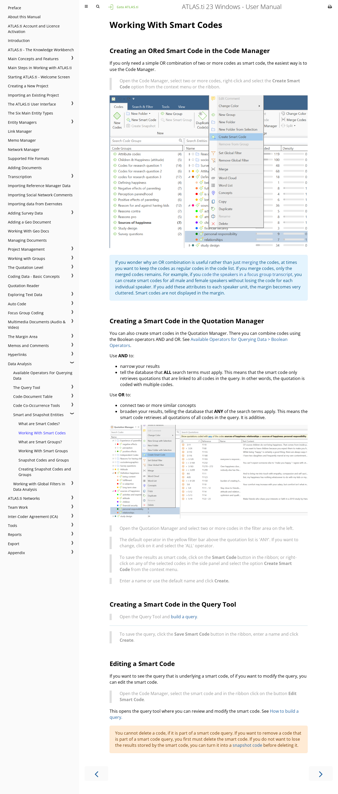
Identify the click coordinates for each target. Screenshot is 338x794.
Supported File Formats (28, 158)
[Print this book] (330, 6)
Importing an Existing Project (33, 95)
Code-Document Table (33, 396)
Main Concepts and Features (33, 58)
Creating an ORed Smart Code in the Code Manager (190, 50)
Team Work (18, 507)
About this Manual (24, 16)
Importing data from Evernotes (35, 203)
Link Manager (20, 131)
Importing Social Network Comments (40, 194)
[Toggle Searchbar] (98, 6)
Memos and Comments (28, 345)
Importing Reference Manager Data (39, 185)
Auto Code (17, 303)
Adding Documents (25, 167)
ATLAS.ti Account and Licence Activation (34, 28)
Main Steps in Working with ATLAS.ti (40, 67)
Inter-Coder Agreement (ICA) (33, 516)
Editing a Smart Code (142, 663)
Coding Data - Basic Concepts (34, 276)
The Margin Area (22, 336)
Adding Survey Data (25, 213)
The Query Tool (26, 387)
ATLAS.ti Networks (24, 498)
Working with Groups (26, 258)
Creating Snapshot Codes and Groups (44, 472)
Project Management (26, 249)
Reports (15, 534)
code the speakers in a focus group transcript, (247, 274)
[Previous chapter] (96, 773)
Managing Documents (27, 240)
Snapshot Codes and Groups (43, 460)
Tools (12, 525)
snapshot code (247, 745)
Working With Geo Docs (28, 231)
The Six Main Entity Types (30, 113)
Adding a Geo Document (29, 222)
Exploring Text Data (25, 294)
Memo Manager (22, 140)
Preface (14, 7)
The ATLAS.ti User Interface (32, 104)
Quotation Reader (23, 285)
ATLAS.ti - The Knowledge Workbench (41, 49)
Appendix (16, 552)
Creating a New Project (28, 85)
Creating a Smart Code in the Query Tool (173, 604)
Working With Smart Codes (42, 432)
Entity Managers (22, 122)
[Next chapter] (321, 773)
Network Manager (24, 149)
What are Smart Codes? (39, 423)
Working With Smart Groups (43, 450)
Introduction (19, 40)
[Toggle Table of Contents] (86, 6)
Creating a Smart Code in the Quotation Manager (187, 320)
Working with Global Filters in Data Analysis (39, 486)
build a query (184, 617)
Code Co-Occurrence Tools (36, 405)
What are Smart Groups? (40, 441)
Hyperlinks (17, 354)
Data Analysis (20, 363)
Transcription (20, 176)
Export (13, 543)
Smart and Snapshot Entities (38, 414)
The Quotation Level (25, 267)
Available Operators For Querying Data (42, 375)
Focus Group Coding (26, 312)
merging (250, 262)
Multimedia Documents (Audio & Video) (36, 324)
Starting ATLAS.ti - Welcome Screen (39, 76)
